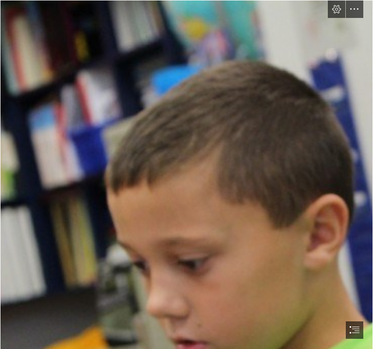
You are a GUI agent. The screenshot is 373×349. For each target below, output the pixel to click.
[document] (186, 174)
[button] (336, 9)
